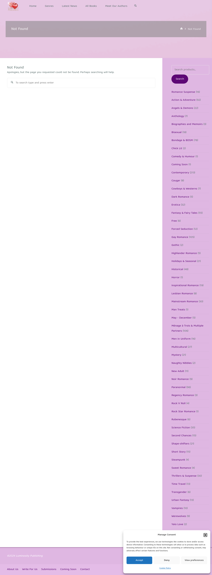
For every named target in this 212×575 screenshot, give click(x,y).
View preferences (194, 560)
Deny (166, 560)
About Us (12, 569)
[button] (205, 535)
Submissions (48, 569)
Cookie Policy (165, 568)
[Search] (135, 6)
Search (180, 79)
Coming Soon (68, 569)
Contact (85, 569)
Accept (139, 560)
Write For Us (29, 569)
